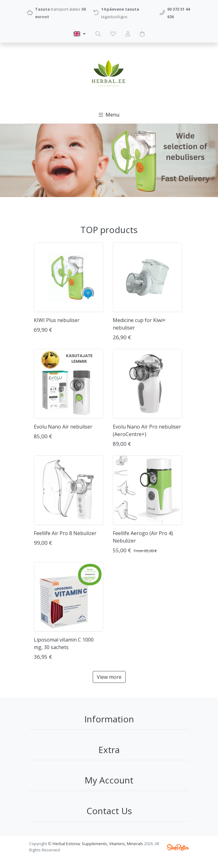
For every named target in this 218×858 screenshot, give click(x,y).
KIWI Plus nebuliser (57, 320)
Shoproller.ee (178, 847)
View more (109, 676)
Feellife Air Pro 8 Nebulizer (65, 533)
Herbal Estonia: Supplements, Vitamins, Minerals (98, 843)
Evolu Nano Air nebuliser (63, 426)
